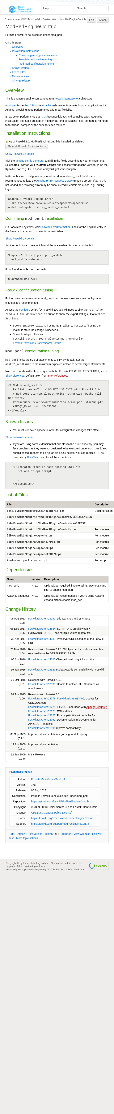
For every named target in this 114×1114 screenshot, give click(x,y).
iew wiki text (82, 833)
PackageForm (18, 771)
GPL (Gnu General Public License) (51, 812)
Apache (46, 105)
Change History (21, 80)
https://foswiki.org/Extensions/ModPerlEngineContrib (62, 818)
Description (102, 504)
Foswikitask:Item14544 (41, 628)
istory (49, 833)
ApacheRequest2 (96, 706)
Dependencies (20, 76)
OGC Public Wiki (30, 19)
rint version (35, 833)
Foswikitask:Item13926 (41, 669)
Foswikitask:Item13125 (41, 711)
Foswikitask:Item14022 (41, 659)
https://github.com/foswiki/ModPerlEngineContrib (60, 801)
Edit (91, 19)
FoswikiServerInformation (55, 227)
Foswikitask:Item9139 (41, 728)
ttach (21, 833)
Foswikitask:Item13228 (41, 706)
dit (12, 833)
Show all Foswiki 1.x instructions (26, 146)
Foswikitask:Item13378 (41, 698)
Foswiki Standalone (66, 98)
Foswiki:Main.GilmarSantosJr (48, 779)
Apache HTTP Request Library (54, 180)
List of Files (19, 72)
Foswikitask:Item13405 (70, 698)
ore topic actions (27, 838)
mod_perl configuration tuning (36, 63)
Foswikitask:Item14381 (41, 638)
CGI (44, 116)
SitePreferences (14, 375)
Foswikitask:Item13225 (41, 715)
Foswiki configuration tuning (35, 59)
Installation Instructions (25, 51)
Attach (103, 19)
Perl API (29, 105)
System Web (50, 19)
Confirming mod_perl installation (38, 55)
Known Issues (20, 67)
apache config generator (29, 160)
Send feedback (75, 869)
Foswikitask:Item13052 (41, 719)
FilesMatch (33, 457)
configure (24, 309)
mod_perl (10, 105)
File (9, 504)
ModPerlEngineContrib (73, 19)
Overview (17, 46)
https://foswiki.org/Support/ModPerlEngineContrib (60, 823)
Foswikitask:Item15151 (41, 618)
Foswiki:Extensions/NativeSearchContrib (37, 343)
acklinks (65, 833)
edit (30, 772)
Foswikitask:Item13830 (41, 684)
